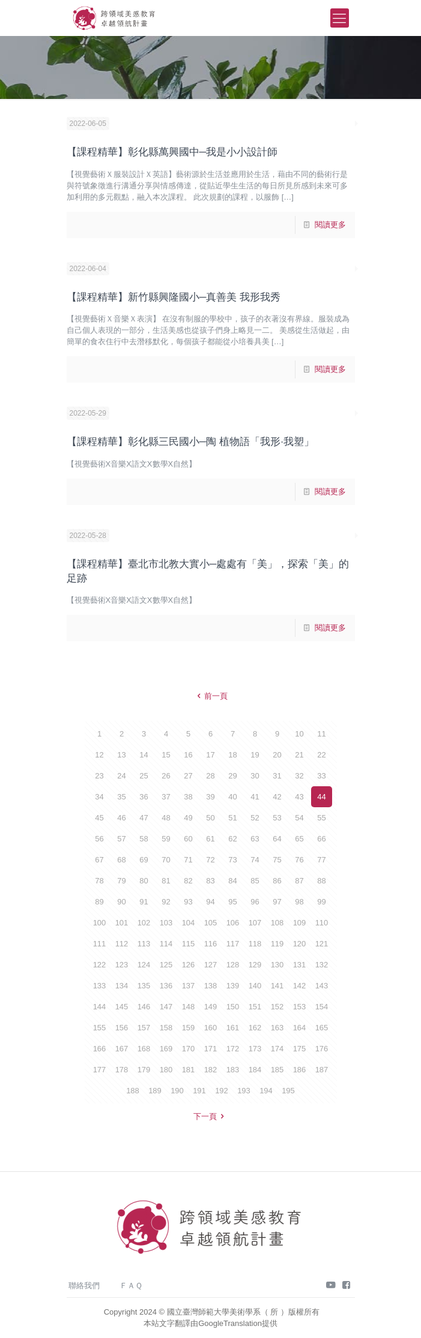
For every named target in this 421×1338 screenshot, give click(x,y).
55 (321, 817)
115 (188, 943)
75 (277, 859)
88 (321, 880)
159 (188, 1027)
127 (210, 964)
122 (99, 964)
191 (199, 1090)
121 (322, 943)
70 (166, 859)
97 (277, 901)
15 (166, 754)
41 (254, 796)
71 (188, 859)
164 (299, 1027)
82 (188, 880)
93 (188, 901)
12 (99, 754)
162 (255, 1027)
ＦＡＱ (131, 1285)
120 (299, 943)
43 (299, 796)
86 (277, 880)
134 (122, 985)
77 (321, 859)
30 (254, 775)
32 (299, 775)
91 (143, 901)
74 (254, 859)
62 (232, 838)
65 (299, 838)
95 (232, 901)
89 (99, 901)
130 (277, 964)
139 (233, 985)
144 (99, 1006)
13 (121, 754)
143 (322, 985)
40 (232, 796)
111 (99, 943)
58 (143, 838)
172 (233, 1048)
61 (210, 838)
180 (166, 1069)
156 (122, 1027)
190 (177, 1090)
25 (143, 775)
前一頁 (210, 695)
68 (121, 859)
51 (232, 817)
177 (99, 1069)
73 (232, 859)
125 (166, 964)
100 (99, 922)
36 (143, 796)
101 (122, 922)
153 (299, 1006)
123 (122, 964)
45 (99, 817)
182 (210, 1069)
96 (254, 901)
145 (122, 1006)
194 (266, 1090)
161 (233, 1027)
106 (233, 922)
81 (166, 880)
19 (254, 754)
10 (299, 733)
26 (166, 775)
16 (188, 754)
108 (277, 922)
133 (99, 985)
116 (210, 943)
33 (321, 775)
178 (122, 1069)
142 (299, 985)
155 (99, 1027)
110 (322, 922)
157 (144, 1027)
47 (143, 817)
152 (277, 1006)
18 (232, 754)
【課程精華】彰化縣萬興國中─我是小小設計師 (172, 152)
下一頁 (210, 1116)
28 (210, 775)
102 (144, 922)
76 (299, 859)
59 (166, 838)
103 (166, 922)
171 (210, 1048)
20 (277, 754)
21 (299, 754)
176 (322, 1048)
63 (254, 838)
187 (322, 1069)
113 (144, 943)
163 (277, 1027)
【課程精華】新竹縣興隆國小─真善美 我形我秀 (174, 297)
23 (99, 775)
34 (99, 796)
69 (143, 859)
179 (144, 1069)
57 (121, 838)
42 (277, 796)
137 (188, 985)
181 (188, 1069)
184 (255, 1069)
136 (166, 985)
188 (132, 1090)
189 (155, 1090)
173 (255, 1048)
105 (210, 922)
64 (277, 838)
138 (210, 985)
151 (255, 1006)
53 (277, 817)
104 (188, 922)
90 (121, 901)
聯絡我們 (84, 1285)
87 (299, 880)
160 (210, 1027)
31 (277, 775)
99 (321, 901)
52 (254, 817)
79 (121, 880)
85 (254, 880)
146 (144, 1006)
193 (243, 1090)
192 (221, 1090)
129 (255, 964)
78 (99, 880)
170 (188, 1048)
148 (188, 1006)
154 (322, 1006)
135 (144, 985)
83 (210, 880)
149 (210, 1006)
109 (299, 922)
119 (277, 943)
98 (299, 901)
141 (277, 985)
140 (255, 985)
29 (232, 775)
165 (322, 1027)
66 (321, 838)
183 (233, 1069)
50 (210, 817)
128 (233, 964)
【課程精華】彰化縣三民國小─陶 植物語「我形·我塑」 (190, 441)
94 (210, 901)
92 (166, 901)
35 (121, 796)
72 (210, 859)
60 (188, 838)
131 (299, 964)
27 (188, 775)
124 (144, 964)
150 (233, 1006)
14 (143, 754)
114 (166, 943)
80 (143, 880)
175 (299, 1048)
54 (299, 817)
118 (255, 943)
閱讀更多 (330, 224)
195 (288, 1090)
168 (144, 1048)
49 (188, 817)
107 (255, 922)
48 (166, 817)
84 (232, 880)
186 (299, 1069)
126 (188, 964)
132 (322, 964)
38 (188, 796)
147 (166, 1006)
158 (166, 1027)
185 (277, 1069)
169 (166, 1048)
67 (99, 859)
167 (122, 1048)
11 (321, 733)
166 (99, 1048)
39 (210, 796)
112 (122, 943)
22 (321, 754)
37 (166, 796)
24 (121, 775)
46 (121, 817)
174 (277, 1048)
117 (233, 943)
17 (210, 754)
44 (321, 796)
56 (99, 838)
